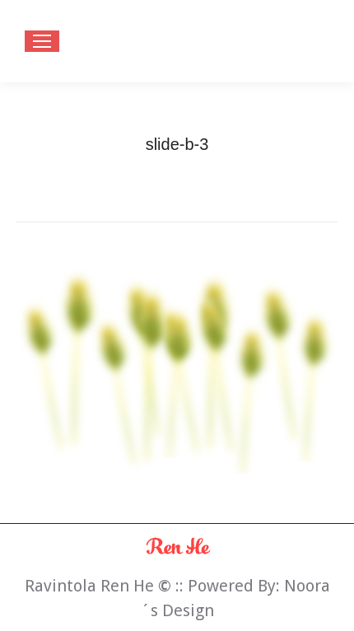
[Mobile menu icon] (42, 41)
